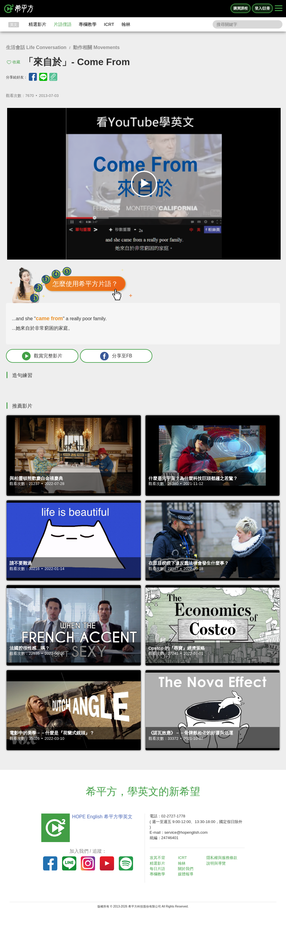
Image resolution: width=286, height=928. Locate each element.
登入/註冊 (262, 8)
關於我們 (186, 868)
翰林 (125, 24)
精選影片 (37, 24)
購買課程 (240, 8)
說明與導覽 (216, 863)
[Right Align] (278, 8)
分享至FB (106, 356)
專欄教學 (88, 24)
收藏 (16, 62)
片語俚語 (63, 24)
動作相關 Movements (96, 47)
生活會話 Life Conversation (36, 47)
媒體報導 (186, 874)
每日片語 (158, 868)
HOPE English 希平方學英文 (102, 816)
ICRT (109, 24)
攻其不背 (158, 858)
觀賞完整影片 (39, 356)
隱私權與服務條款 (222, 858)
